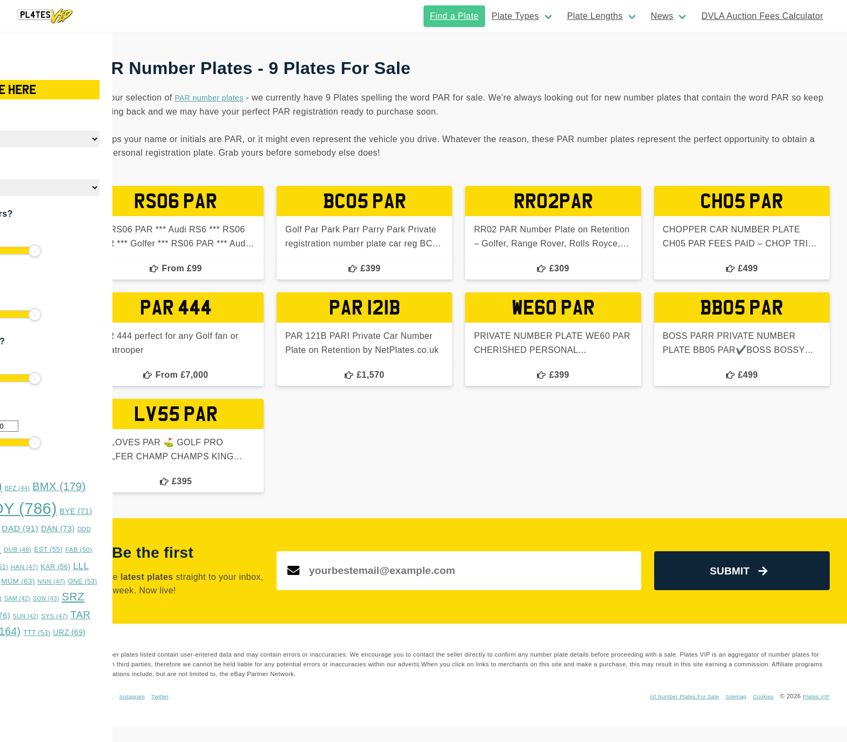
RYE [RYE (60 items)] (85, 598)
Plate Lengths (595, 16)
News (662, 16)
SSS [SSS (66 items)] (57, 616)
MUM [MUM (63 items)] (117, 581)
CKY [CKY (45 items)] (57, 529)
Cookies (758, 710)
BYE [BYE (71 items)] (175, 511)
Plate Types (515, 16)
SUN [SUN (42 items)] (125, 616)
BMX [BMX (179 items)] (158, 486)
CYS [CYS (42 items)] (85, 529)
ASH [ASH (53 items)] (27, 488)
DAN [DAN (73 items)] (157, 528)
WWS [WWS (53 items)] (29, 647)
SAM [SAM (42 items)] (116, 598)
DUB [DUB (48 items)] (117, 549)
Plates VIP (814, 710)
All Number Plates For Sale (670, 710)
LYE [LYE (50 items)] (51, 581)
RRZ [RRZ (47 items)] (54, 598)
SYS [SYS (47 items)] (153, 616)
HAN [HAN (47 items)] (123, 567)
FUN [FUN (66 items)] (29, 567)
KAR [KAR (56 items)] (155, 567)
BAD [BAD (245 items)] (73, 486)
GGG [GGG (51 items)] (92, 567)
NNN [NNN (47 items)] (150, 581)
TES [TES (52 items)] (54, 633)
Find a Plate (454, 16)
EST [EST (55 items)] (147, 549)
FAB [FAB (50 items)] (177, 549)
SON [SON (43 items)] (145, 598)
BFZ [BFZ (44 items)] (116, 488)
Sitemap (729, 710)
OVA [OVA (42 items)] (25, 598)
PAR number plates (355, 97)
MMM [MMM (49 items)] (82, 581)
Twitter (309, 710)
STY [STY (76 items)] (93, 615)
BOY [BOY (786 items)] (117, 508)
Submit (756, 585)
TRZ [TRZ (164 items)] (95, 631)
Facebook (243, 710)
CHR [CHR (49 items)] (27, 528)
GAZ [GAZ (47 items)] (61, 567)
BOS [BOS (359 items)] (45, 509)
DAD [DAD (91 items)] (119, 528)
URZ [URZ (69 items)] (168, 632)
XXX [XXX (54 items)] (62, 647)
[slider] (16, 250)
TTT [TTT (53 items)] (136, 633)
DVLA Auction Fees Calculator (762, 16)
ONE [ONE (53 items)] (181, 581)
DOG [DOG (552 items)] (63, 547)
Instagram (278, 710)
